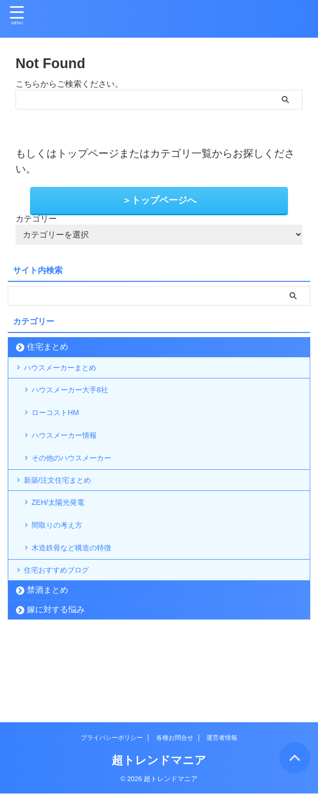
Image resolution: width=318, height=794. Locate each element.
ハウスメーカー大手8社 (78, 399)
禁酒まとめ (47, 657)
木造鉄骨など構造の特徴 (80, 603)
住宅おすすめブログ (64, 632)
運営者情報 (221, 738)
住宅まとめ (47, 345)
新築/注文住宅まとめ (65, 516)
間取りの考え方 (64, 574)
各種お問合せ (174, 738)
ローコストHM (62, 428)
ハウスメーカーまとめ (68, 370)
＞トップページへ (159, 199)
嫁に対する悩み (56, 676)
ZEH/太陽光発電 (65, 545)
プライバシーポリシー (112, 738)
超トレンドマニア (159, 760)
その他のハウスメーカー (80, 486)
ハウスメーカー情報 (72, 457)
